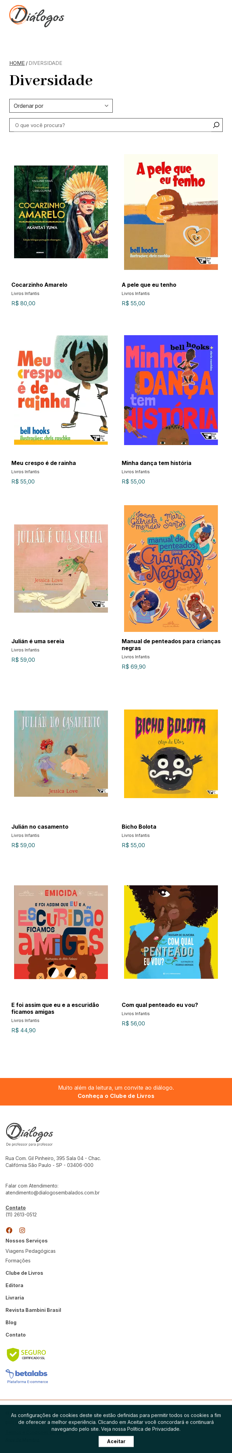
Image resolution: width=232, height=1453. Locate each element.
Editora (14, 1285)
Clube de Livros (24, 1273)
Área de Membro (22, 1440)
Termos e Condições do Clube (36, 1432)
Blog (10, 1322)
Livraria (14, 1298)
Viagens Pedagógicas (30, 1251)
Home (17, 63)
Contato (15, 1335)
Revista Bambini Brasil (33, 1310)
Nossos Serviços (26, 1241)
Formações (18, 1260)
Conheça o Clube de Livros (116, 1095)
